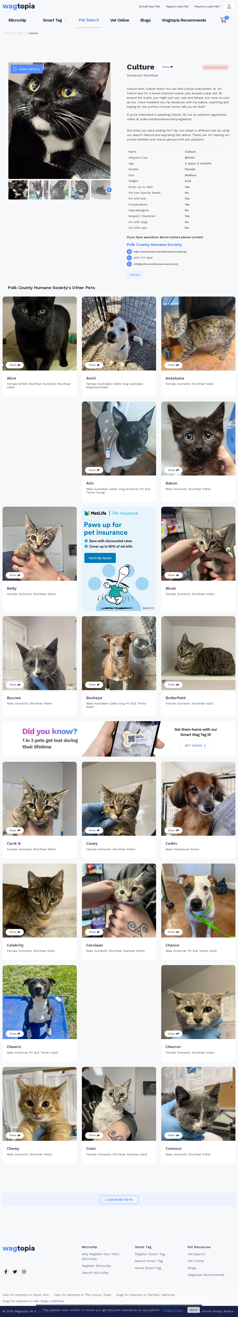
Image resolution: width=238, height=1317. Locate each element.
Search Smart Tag (149, 1261)
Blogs (145, 20)
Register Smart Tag (150, 1254)
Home (9, 33)
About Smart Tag (148, 1268)
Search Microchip (95, 1273)
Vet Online (119, 20)
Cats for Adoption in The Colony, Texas (82, 1294)
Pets (20, 33)
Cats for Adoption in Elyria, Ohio (26, 1294)
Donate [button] (134, 274)
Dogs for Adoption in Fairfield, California (145, 1294)
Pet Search (89, 20)
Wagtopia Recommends (184, 20)
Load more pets (119, 1199)
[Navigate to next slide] (109, 190)
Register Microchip (96, 1266)
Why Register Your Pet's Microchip (100, 1256)
